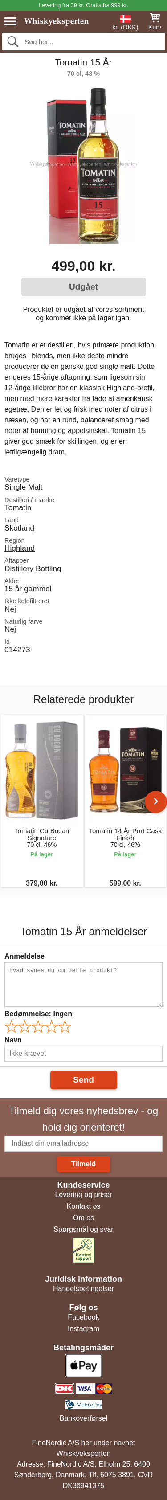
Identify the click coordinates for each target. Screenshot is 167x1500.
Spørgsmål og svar (83, 1229)
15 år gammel (28, 588)
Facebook (83, 1317)
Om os (83, 1218)
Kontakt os (84, 1206)
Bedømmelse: (38, 1014)
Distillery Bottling (32, 568)
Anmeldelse (24, 956)
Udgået (83, 286)
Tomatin (17, 507)
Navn (13, 1040)
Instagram (83, 1328)
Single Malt (23, 486)
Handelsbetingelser (83, 1288)
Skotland (19, 527)
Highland (19, 548)
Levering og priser (83, 1194)
